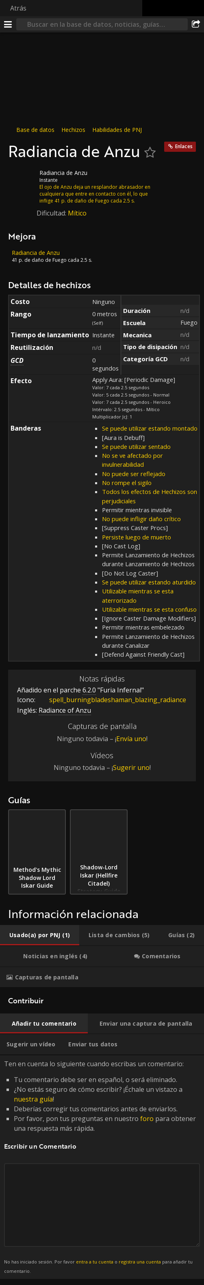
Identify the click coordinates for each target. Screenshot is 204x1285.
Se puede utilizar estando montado (149, 428)
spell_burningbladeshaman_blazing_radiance (111, 699)
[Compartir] (196, 24)
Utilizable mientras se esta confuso (149, 609)
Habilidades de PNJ (117, 130)
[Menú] (8, 24)
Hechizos (73, 130)
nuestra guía (33, 1099)
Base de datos (35, 130)
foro (147, 1118)
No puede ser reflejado (133, 474)
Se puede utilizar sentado (136, 446)
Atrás (18, 8)
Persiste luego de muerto (136, 537)
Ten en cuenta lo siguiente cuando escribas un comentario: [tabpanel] (102, 1167)
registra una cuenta (140, 1262)
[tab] (39, 935)
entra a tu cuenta (94, 1262)
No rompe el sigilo (127, 483)
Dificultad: (52, 213)
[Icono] (22, 179)
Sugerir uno (131, 767)
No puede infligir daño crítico (141, 519)
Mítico (77, 213)
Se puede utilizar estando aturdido (149, 582)
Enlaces (184, 146)
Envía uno (131, 738)
